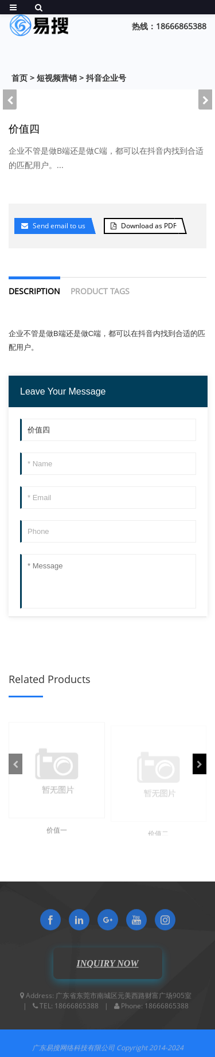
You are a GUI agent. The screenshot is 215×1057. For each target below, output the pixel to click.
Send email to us (59, 226)
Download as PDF (149, 226)
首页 (19, 77)
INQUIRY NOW (107, 968)
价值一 (56, 835)
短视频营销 (57, 77)
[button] (205, 99)
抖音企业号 (106, 77)
